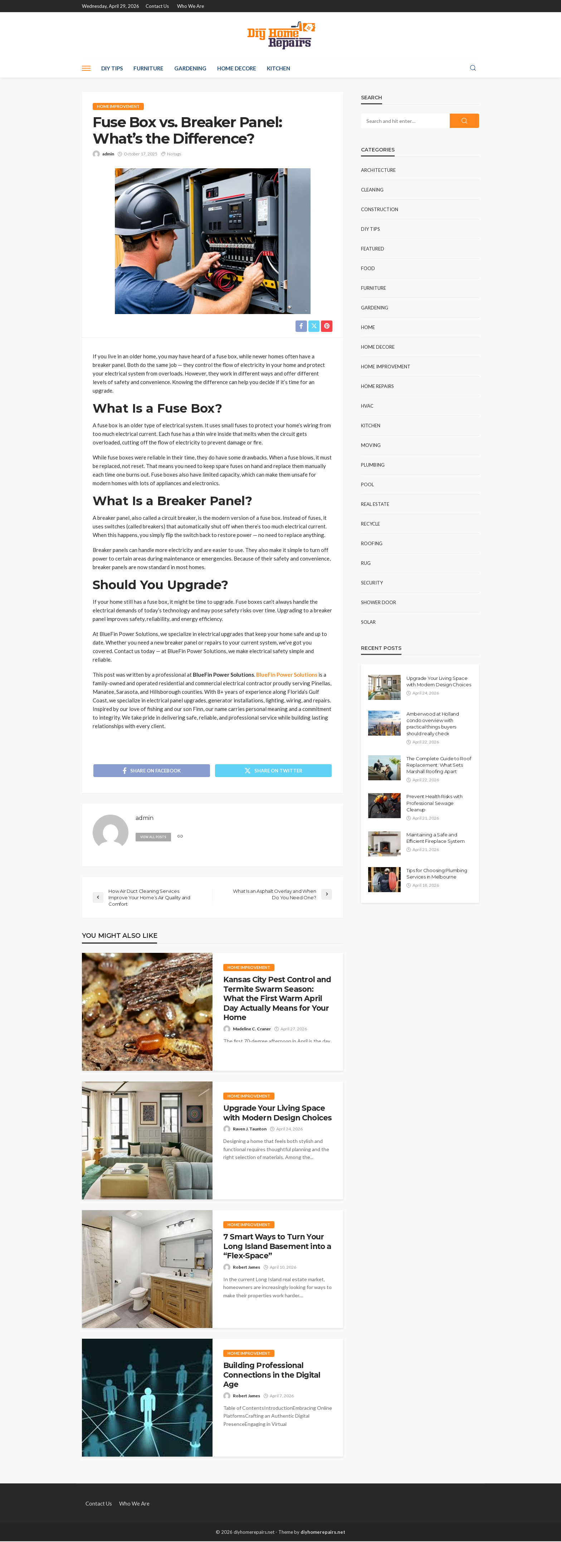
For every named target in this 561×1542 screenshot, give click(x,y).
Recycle (370, 524)
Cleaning (372, 190)
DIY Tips (112, 68)
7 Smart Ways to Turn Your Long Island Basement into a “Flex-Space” (277, 1247)
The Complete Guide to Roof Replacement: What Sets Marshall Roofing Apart (438, 765)
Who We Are (190, 6)
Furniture (148, 68)
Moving (371, 445)
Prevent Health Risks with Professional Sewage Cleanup (434, 803)
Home (368, 327)
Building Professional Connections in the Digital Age (271, 1375)
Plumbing (373, 465)
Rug (366, 563)
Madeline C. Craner (252, 1029)
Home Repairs (377, 386)
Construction (379, 209)
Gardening (190, 68)
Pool (367, 484)
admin (108, 153)
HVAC (367, 406)
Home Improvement (118, 106)
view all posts (154, 838)
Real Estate (375, 504)
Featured (372, 249)
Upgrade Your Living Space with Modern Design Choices (277, 1113)
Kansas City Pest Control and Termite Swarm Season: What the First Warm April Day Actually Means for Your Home (277, 999)
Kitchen (278, 68)
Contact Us (157, 6)
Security (372, 583)
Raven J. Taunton (250, 1129)
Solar (368, 622)
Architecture (378, 170)
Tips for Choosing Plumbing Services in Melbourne (436, 873)
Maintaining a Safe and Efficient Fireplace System (435, 838)
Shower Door (378, 602)
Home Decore (236, 68)
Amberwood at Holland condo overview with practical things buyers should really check (432, 723)
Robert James (246, 1267)
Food (368, 268)
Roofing (371, 543)
